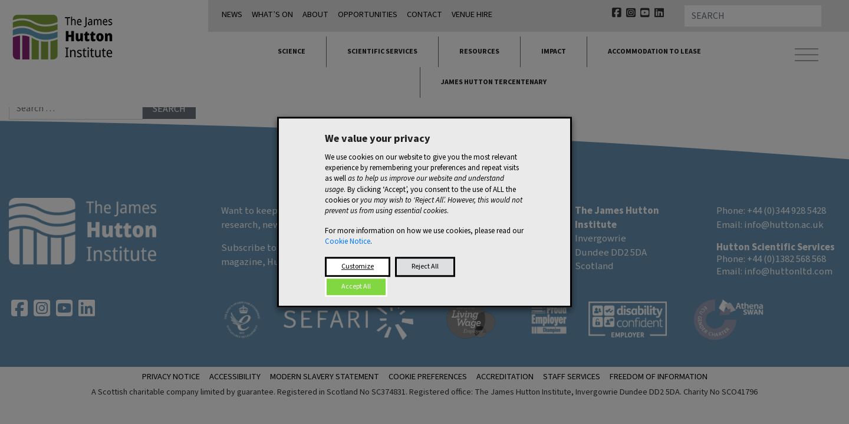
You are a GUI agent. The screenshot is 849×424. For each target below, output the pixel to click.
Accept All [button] (356, 286)
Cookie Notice (347, 242)
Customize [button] (357, 266)
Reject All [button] (425, 266)
